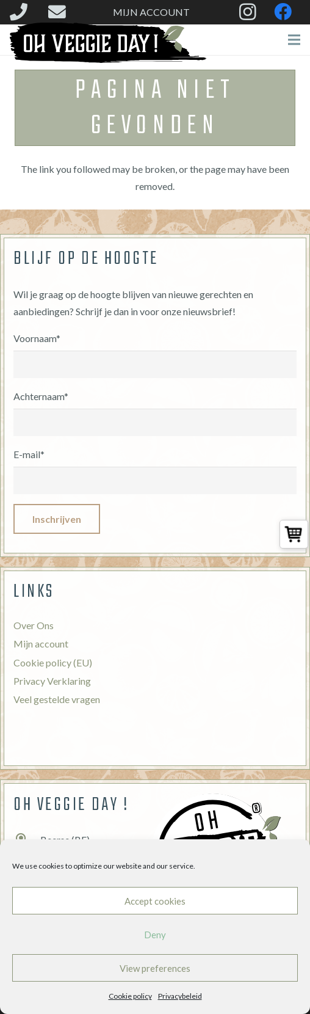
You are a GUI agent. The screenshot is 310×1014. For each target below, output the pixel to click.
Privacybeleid (180, 996)
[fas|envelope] (60, 11)
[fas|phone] (22, 11)
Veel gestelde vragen (56, 699)
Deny (155, 934)
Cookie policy (130, 996)
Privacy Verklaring (52, 681)
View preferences (155, 968)
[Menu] (294, 39)
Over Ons (33, 625)
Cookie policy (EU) (52, 662)
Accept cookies (155, 900)
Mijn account (40, 643)
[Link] (108, 43)
